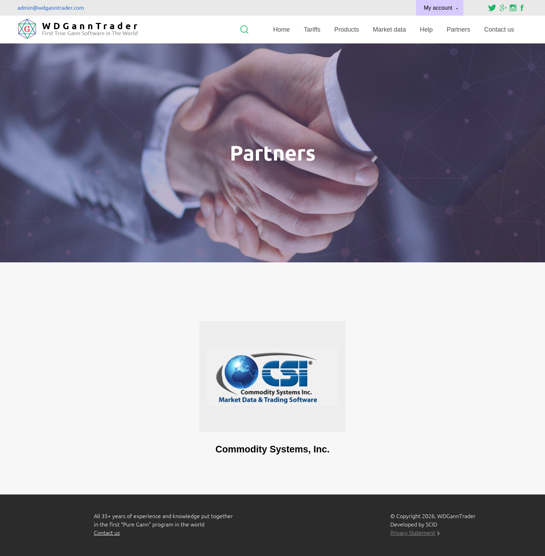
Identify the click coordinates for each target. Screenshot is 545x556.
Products (346, 29)
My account (438, 8)
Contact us (499, 29)
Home (281, 29)
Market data (389, 29)
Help (426, 29)
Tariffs (312, 29)
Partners (458, 29)
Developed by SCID (413, 524)
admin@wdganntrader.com (50, 8)
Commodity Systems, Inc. (272, 449)
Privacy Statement (412, 533)
